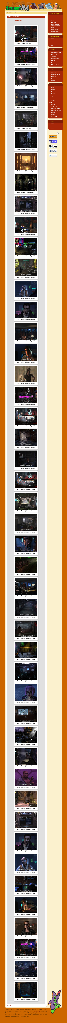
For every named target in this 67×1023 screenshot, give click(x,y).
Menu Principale (55, 13)
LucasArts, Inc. (36, 1011)
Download (53, 22)
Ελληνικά (53, 91)
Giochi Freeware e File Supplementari (55, 25)
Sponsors (53, 72)
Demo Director (54, 29)
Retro (52, 128)
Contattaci (53, 76)
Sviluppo (53, 49)
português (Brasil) (55, 108)
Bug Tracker (54, 54)
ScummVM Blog (55, 31)
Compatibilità (54, 43)
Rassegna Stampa (55, 74)
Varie (52, 69)
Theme (52, 121)
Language (53, 85)
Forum (52, 20)
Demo (52, 27)
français (53, 100)
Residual (53, 126)
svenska (53, 114)
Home (52, 16)
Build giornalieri (55, 58)
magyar (53, 104)
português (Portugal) (56, 110)
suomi (52, 98)
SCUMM (53, 124)
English (53, 94)
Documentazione (55, 36)
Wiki (52, 45)
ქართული (54, 106)
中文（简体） (54, 116)
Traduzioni (53, 56)
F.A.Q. (52, 39)
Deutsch (53, 89)
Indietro (9, 1005)
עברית (50, 102)
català (52, 87)
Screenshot (54, 18)
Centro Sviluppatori (56, 52)
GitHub (53, 60)
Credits (53, 80)
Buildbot (53, 62)
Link (52, 78)
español (53, 96)
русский (53, 112)
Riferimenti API (55, 64)
